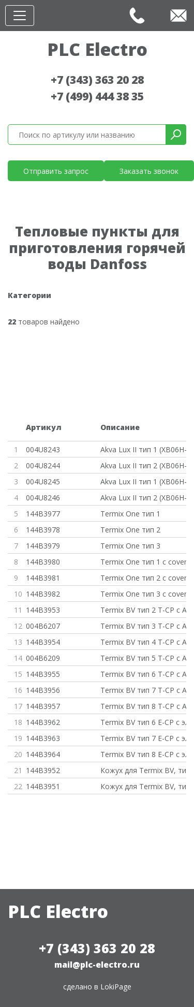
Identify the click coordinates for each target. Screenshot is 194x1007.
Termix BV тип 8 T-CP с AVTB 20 (143, 706)
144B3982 (43, 594)
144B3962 (43, 722)
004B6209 (43, 658)
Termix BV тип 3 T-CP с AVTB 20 (143, 626)
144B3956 (43, 690)
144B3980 (43, 562)
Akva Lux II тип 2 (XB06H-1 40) (143, 465)
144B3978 (43, 530)
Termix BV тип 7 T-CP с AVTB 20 (143, 690)
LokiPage (115, 986)
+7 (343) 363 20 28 (97, 79)
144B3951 (43, 786)
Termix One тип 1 (130, 514)
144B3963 (43, 738)
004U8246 (43, 497)
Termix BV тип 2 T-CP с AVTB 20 (143, 610)
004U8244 (43, 465)
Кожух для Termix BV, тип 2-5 (143, 770)
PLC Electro (97, 49)
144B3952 (43, 770)
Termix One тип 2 (130, 530)
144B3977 (43, 514)
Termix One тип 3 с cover (143, 594)
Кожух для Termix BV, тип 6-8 (143, 786)
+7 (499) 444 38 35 (97, 96)
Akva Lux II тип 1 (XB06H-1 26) (143, 449)
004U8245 (43, 481)
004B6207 (43, 626)
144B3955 (43, 674)
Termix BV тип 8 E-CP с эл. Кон (143, 754)
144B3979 (43, 546)
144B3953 (43, 610)
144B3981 (43, 578)
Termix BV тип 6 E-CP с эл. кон (143, 722)
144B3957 (43, 706)
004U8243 (43, 449)
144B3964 (43, 754)
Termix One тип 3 (130, 546)
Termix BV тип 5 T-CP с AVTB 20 (143, 658)
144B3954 (43, 642)
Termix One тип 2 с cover (143, 578)
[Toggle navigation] (19, 15)
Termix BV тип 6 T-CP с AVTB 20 (143, 674)
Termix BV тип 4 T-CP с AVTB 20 (143, 642)
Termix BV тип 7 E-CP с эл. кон (143, 738)
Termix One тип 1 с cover (143, 562)
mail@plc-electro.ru (97, 964)
